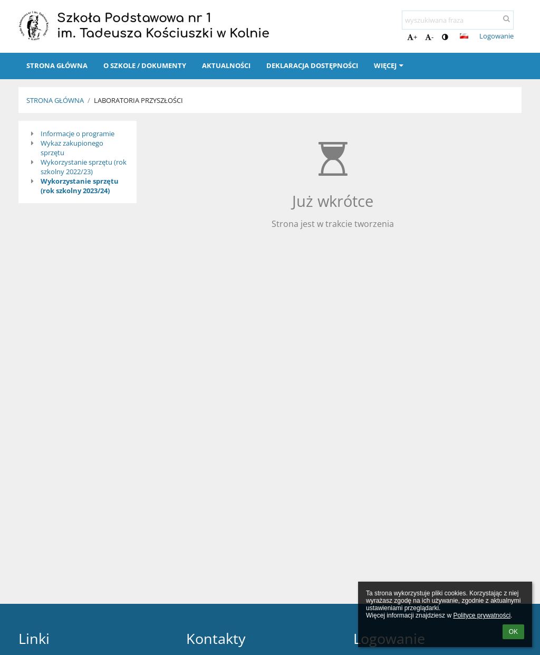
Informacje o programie (77, 133)
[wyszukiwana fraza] (458, 20)
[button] (464, 36)
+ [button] (412, 37)
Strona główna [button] (57, 65)
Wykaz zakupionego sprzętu (72, 147)
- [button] (429, 37)
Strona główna (55, 100)
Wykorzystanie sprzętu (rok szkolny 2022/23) (84, 166)
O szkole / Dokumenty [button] (144, 65)
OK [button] (513, 631)
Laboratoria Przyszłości (138, 100)
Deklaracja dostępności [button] (312, 65)
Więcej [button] (390, 65)
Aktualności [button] (226, 65)
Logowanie (496, 36)
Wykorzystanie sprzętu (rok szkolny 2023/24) (80, 185)
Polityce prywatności (481, 615)
